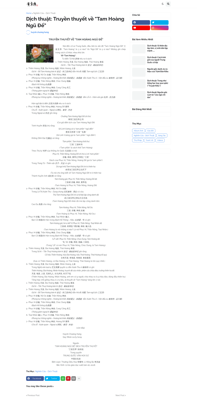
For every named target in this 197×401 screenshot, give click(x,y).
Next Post (120, 395)
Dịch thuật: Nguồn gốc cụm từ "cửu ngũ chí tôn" (157, 94)
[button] (163, 4)
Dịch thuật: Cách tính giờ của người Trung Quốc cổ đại (156, 59)
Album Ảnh (138, 131)
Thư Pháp (138, 140)
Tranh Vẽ (149, 140)
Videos (160, 140)
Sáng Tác (162, 135)
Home (28, 13)
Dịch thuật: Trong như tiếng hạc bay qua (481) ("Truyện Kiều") (157, 83)
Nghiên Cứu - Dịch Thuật (44, 13)
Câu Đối (150, 131)
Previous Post (33, 395)
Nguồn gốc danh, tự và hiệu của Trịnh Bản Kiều (157, 70)
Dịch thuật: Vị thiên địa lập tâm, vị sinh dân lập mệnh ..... (157, 48)
